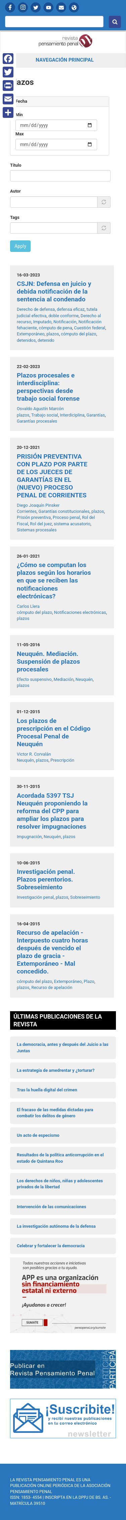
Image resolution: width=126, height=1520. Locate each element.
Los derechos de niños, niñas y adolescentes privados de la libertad (60, 1183)
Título (16, 165)
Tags (14, 217)
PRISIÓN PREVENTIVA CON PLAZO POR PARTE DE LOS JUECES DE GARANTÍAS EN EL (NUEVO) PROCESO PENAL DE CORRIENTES (52, 476)
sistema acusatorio (72, 523)
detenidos (26, 340)
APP (74, 7)
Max (19, 133)
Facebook (10, 7)
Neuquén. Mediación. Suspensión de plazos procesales (48, 661)
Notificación (65, 321)
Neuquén (84, 679)
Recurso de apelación (51, 987)
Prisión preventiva (34, 517)
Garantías (95, 415)
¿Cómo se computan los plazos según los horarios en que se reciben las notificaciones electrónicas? (54, 580)
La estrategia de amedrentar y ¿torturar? (55, 1070)
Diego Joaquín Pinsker (38, 505)
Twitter (36, 7)
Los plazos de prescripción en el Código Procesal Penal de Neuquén (53, 732)
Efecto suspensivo (34, 679)
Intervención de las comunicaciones (51, 1206)
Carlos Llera (28, 606)
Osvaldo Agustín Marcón (40, 408)
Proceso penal (66, 517)
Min (19, 114)
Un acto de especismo (38, 1135)
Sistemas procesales (37, 529)
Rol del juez (41, 523)
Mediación (64, 679)
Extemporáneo (31, 333)
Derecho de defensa (36, 309)
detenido (46, 340)
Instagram (23, 7)
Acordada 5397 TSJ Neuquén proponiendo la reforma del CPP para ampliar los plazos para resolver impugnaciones (52, 811)
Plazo (89, 981)
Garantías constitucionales (64, 511)
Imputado (42, 321)
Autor (15, 191)
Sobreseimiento (85, 897)
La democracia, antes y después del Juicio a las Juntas (63, 1047)
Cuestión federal (89, 327)
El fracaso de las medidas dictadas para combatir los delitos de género (55, 1112)
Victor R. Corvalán (34, 754)
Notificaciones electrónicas (80, 612)
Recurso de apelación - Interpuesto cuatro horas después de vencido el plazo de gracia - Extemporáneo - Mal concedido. (52, 952)
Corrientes (27, 511)
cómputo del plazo (78, 333)
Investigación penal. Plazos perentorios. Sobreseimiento (46, 879)
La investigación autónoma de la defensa (56, 1226)
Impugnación (29, 836)
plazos (52, 333)
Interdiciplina (72, 415)
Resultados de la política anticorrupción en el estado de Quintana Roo (60, 1157)
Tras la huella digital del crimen (47, 1089)
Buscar (115, 22)
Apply (20, 246)
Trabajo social (44, 415)
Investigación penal (35, 897)
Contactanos (61, 7)
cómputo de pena (55, 327)
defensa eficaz (71, 309)
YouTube (48, 7)
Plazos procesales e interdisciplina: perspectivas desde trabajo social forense (48, 386)
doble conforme (63, 315)
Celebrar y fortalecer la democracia (51, 1245)
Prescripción (62, 760)
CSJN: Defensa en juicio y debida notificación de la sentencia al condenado (54, 291)
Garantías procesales (37, 421)
